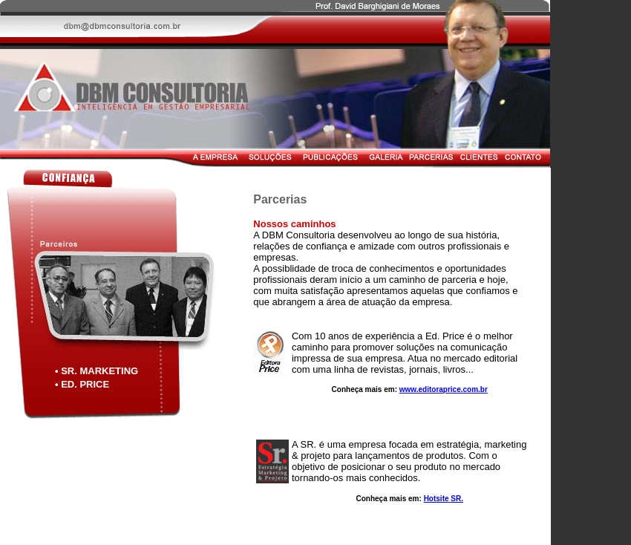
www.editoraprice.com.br (443, 389)
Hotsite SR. (443, 499)
